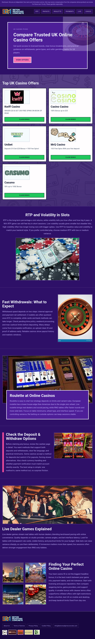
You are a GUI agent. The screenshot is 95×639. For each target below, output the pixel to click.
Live (79, 11)
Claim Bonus (24, 119)
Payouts (46, 11)
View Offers (22, 60)
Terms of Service (19, 626)
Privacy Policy (33, 626)
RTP (37, 11)
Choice (88, 11)
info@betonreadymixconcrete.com (65, 626)
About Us (7, 626)
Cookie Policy (46, 626)
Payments (70, 11)
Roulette (57, 11)
